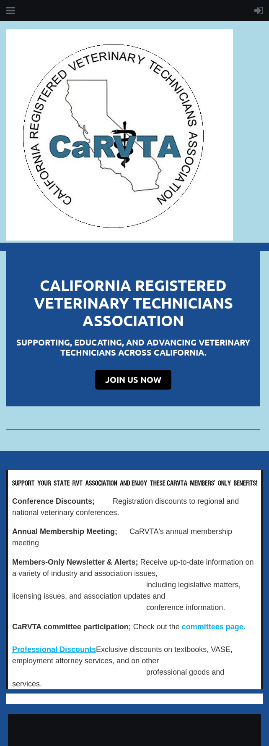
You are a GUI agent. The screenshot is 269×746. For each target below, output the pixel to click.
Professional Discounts (54, 649)
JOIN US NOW (133, 379)
